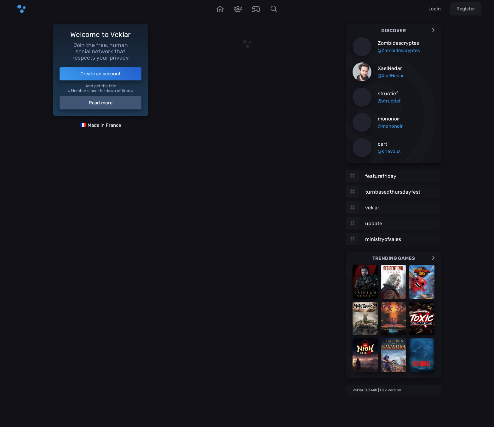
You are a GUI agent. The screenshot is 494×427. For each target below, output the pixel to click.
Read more (100, 103)
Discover (407, 30)
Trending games (403, 258)
